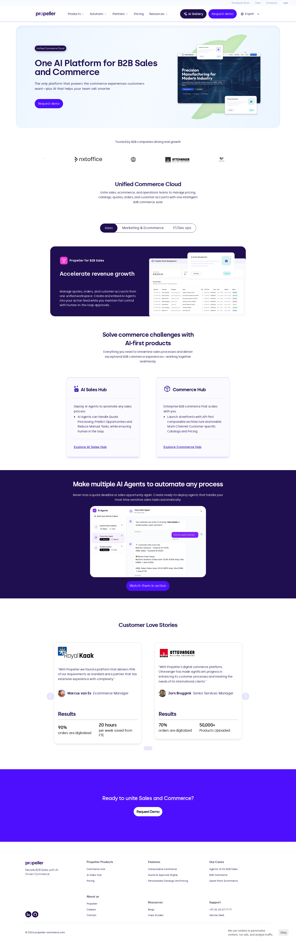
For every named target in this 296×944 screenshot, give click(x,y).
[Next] (245, 696)
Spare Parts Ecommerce (223, 880)
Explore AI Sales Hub (90, 447)
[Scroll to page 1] (145, 748)
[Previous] (50, 696)
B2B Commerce (218, 875)
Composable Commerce (162, 869)
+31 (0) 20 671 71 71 (220, 909)
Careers (91, 909)
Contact (91, 915)
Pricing (90, 880)
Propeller (92, 903)
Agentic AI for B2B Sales (223, 869)
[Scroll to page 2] (148, 748)
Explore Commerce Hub (182, 447)
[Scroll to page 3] (150, 748)
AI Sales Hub (94, 875)
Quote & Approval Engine (163, 875)
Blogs (151, 909)
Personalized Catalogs (161, 880)
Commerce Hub (96, 869)
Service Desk (216, 915)
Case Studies (155, 915)
